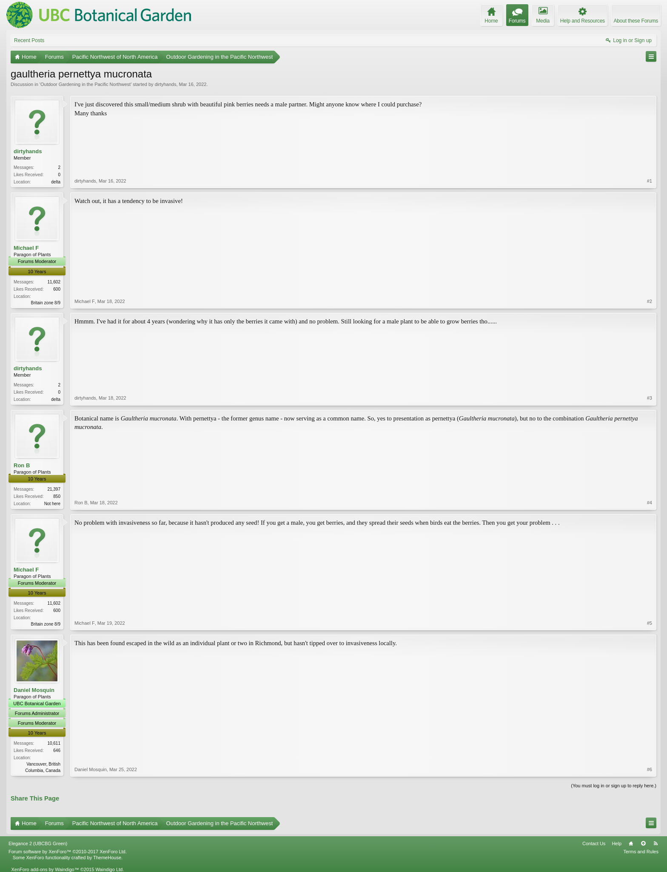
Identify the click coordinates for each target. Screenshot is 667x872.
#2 (649, 301)
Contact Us (593, 843)
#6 (649, 769)
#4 (649, 502)
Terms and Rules (640, 851)
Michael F (26, 248)
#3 (649, 397)
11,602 (53, 282)
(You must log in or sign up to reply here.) (613, 785)
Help (616, 843)
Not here (52, 503)
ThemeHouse (107, 857)
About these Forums (636, 21)
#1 (649, 180)
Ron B (22, 465)
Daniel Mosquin (34, 690)
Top (643, 843)
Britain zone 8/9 (46, 302)
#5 (649, 623)
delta (55, 182)
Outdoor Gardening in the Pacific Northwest (85, 84)
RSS (655, 843)
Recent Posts (29, 40)
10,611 (53, 743)
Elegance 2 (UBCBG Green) (38, 843)
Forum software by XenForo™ (68, 851)
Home (631, 843)
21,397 (53, 489)
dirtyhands (166, 84)
